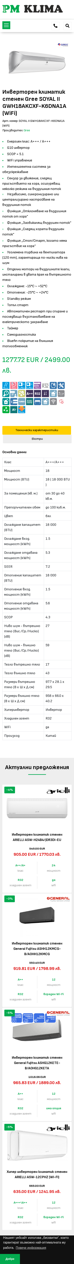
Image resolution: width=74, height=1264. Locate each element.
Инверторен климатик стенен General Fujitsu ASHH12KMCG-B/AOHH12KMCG (37, 948)
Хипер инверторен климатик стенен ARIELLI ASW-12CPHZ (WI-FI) (37, 1174)
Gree (27, 130)
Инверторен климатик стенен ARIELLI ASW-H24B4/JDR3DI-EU (37, 837)
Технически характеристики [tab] (36, 430)
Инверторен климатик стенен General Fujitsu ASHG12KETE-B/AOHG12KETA (37, 1063)
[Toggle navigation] (6, 25)
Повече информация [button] (31, 1247)
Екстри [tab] (37, 439)
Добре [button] (10, 1258)
